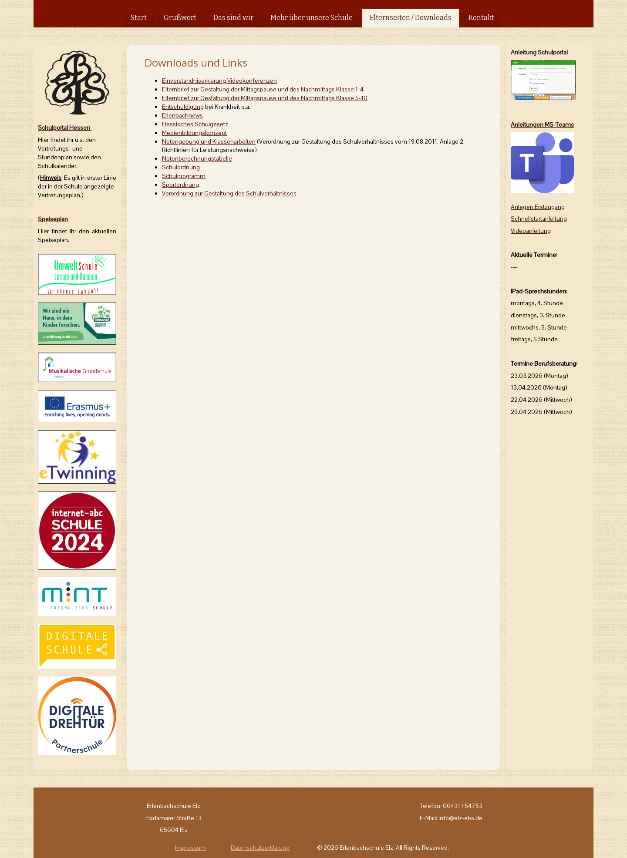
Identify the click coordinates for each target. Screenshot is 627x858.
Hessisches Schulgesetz (195, 124)
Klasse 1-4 (263, 89)
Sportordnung (180, 184)
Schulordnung (181, 167)
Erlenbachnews (182, 115)
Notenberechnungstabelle (197, 158)
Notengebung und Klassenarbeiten (209, 141)
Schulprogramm (184, 176)
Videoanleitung (531, 231)
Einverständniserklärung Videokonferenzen (219, 80)
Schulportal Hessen (64, 127)
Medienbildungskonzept (194, 133)
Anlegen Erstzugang (538, 207)
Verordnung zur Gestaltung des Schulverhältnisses (229, 193)
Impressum (190, 847)
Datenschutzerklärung (260, 847)
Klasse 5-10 (264, 98)
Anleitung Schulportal (539, 52)
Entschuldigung (183, 107)
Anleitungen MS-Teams (542, 124)
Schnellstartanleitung (539, 218)
